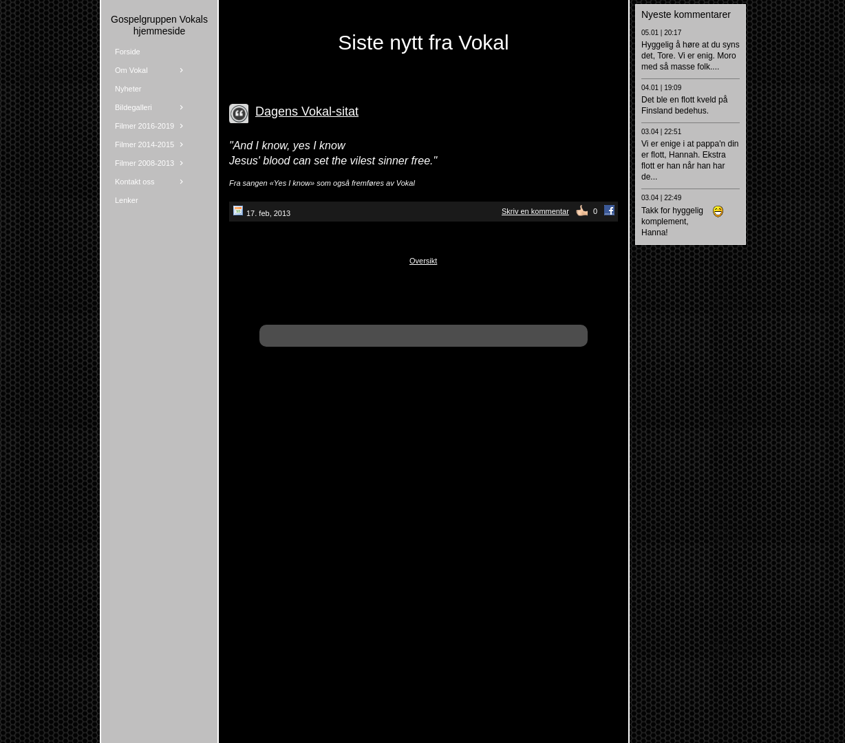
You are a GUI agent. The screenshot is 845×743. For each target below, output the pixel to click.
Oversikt (423, 261)
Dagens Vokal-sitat (307, 111)
